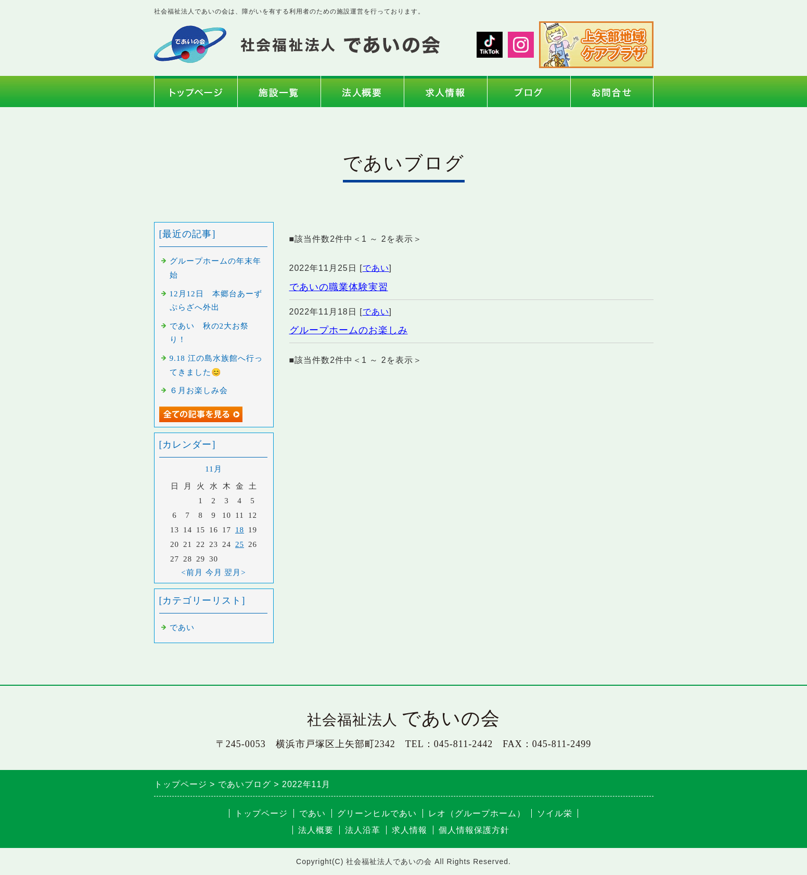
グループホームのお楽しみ (348, 330)
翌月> (235, 572)
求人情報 (409, 830)
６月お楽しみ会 (199, 390)
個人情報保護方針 (474, 830)
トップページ (261, 813)
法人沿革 (362, 830)
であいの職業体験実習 (338, 287)
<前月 (191, 572)
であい (376, 268)
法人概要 (316, 830)
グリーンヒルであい (377, 813)
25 (239, 544)
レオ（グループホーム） (477, 813)
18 (239, 530)
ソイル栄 (554, 813)
